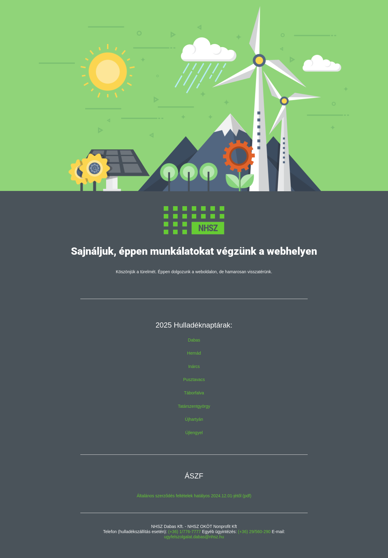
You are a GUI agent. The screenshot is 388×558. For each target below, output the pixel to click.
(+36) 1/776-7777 (184, 531)
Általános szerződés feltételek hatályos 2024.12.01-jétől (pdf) (194, 495)
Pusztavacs (194, 379)
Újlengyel (194, 432)
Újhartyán (194, 419)
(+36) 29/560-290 (254, 531)
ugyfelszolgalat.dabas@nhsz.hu (194, 536)
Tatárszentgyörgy (194, 406)
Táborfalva (194, 392)
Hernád (194, 353)
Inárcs (194, 366)
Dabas (194, 340)
